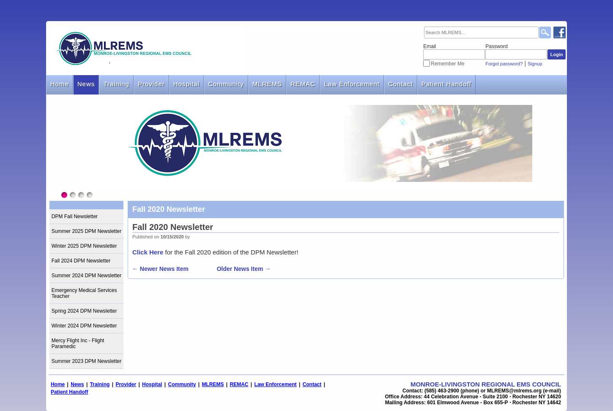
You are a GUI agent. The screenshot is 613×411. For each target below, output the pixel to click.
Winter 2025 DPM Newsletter (84, 246)
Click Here (147, 252)
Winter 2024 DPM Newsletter (84, 326)
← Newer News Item (160, 268)
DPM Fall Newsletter (75, 216)
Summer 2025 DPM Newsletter (86, 231)
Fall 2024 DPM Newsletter (81, 261)
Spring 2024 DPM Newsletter (84, 311)
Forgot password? (504, 63)
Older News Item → (244, 268)
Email (429, 46)
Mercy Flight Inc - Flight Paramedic (78, 343)
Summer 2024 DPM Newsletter (86, 276)
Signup (535, 63)
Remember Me (447, 64)
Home (59, 83)
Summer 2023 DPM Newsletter (86, 361)
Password (496, 46)
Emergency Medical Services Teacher (84, 293)
